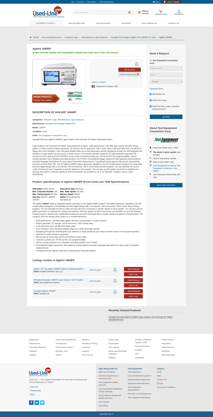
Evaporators (114, 343)
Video (156, 2)
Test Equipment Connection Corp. (53, 135)
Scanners (86, 347)
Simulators (139, 358)
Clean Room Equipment (66, 340)
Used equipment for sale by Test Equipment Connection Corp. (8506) (166, 168)
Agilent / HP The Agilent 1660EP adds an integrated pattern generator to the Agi (60, 269)
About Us (33, 387)
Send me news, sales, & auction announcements (164, 107)
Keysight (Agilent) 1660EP (45, 291)
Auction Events (103, 23)
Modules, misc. (62, 351)
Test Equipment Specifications (134, 388)
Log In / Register (173, 2)
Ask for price (95, 270)
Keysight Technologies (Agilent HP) (60, 124)
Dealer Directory (76, 23)
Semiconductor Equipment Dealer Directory (110, 396)
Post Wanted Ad (149, 23)
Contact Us (173, 23)
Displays (112, 358)
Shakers (85, 351)
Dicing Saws (114, 340)
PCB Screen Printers (64, 347)
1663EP (51, 197)
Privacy (160, 383)
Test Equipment (134, 372)
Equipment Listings (45, 23)
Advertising (103, 406)
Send (167, 117)
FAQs (159, 372)
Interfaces (166, 351)
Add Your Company (107, 372)
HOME (37, 37)
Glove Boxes (34, 343)
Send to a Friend (99, 82)
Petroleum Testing (89, 343)
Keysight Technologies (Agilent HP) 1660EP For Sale (134, 37)
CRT (137, 354)
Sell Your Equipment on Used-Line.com (109, 377)
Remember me (157, 94)
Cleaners (33, 351)
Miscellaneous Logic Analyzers (96, 37)
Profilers (138, 350)
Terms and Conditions (166, 387)
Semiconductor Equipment (139, 379)
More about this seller (166, 185)
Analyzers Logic (73, 37)
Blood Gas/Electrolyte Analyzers (118, 352)
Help (159, 376)
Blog (31, 394)
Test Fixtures (87, 355)
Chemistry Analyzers (37, 347)
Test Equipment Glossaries (139, 397)
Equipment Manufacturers (139, 383)
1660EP (42, 127)
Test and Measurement (53, 37)
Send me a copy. (158, 100)
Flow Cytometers (142, 346)
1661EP (44, 197)
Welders (32, 355)
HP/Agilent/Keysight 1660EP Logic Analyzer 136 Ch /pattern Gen (60, 280)
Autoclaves (166, 343)
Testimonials (35, 390)
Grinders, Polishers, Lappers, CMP (143, 341)
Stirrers (59, 355)
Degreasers (34, 340)
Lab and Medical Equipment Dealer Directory (110, 390)
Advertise (126, 23)
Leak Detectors (168, 347)
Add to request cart (129, 74)
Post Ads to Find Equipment (139, 394)
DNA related (114, 347)
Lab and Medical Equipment (139, 376)
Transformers (61, 343)
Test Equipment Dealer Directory (108, 383)
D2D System (104, 402)
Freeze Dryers (168, 340)
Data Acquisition (168, 355)
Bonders (85, 340)
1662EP (35, 200)
